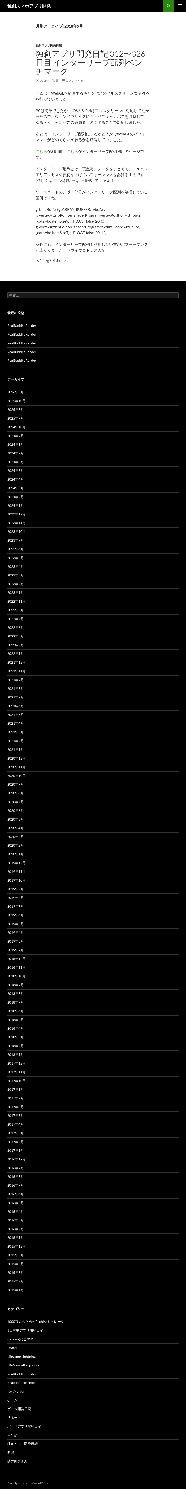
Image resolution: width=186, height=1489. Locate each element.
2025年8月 (15, 409)
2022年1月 (15, 654)
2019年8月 (15, 898)
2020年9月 (15, 784)
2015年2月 (15, 1281)
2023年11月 (16, 523)
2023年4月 (15, 566)
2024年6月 (15, 462)
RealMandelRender (21, 1383)
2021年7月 (15, 697)
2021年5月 (15, 715)
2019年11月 (16, 871)
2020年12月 (16, 758)
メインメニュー (180, 6)
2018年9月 (15, 985)
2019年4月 (15, 932)
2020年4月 (15, 828)
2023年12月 (16, 514)
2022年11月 (16, 601)
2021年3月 (15, 732)
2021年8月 (15, 688)
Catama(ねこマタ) (20, 1339)
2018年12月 (16, 959)
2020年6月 (15, 810)
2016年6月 (15, 1194)
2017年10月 (16, 1081)
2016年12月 (16, 1159)
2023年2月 (15, 584)
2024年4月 (15, 479)
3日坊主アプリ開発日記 (25, 1330)
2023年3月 (15, 575)
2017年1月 (15, 1150)
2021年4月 (15, 723)
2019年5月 (15, 924)
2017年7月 (15, 1098)
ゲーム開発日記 (19, 1409)
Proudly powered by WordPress (27, 1483)
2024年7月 (15, 453)
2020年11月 (16, 767)
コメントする (74, 80)
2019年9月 (15, 889)
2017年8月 (15, 1089)
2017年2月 (15, 1142)
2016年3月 (15, 1220)
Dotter (12, 1348)
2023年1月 (15, 593)
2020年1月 (15, 854)
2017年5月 (15, 1115)
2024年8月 (15, 444)
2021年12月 (16, 662)
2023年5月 (15, 558)
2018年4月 (15, 1028)
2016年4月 (15, 1211)
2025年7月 (15, 418)
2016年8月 (15, 1176)
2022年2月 (15, 645)
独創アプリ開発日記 (49, 45)
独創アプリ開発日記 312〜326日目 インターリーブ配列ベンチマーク (90, 62)
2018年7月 (15, 1002)
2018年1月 (15, 1054)
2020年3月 (15, 837)
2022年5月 (15, 636)
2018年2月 (15, 1046)
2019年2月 (15, 950)
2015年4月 (15, 1264)
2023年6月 (15, 549)
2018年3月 (15, 1037)
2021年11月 (16, 671)
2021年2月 (15, 741)
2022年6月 (15, 627)
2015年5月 (15, 1255)
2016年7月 (15, 1185)
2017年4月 (15, 1124)
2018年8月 (15, 993)
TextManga (15, 1391)
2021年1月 (15, 749)
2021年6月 (15, 706)
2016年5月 (15, 1203)
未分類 (12, 1435)
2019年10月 (16, 880)
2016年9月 (15, 1168)
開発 (10, 1452)
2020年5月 (15, 819)
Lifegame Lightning (21, 1356)
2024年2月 (15, 497)
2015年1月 (15, 1290)
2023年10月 (16, 532)
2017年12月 (16, 1063)
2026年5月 (15, 392)
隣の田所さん (17, 1461)
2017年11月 (16, 1072)
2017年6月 (15, 1107)
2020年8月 (15, 793)
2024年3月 (15, 488)
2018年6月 (15, 1011)
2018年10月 (16, 976)
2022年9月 (15, 610)
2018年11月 (16, 967)
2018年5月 (15, 1020)
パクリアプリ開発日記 (24, 1426)
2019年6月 (15, 915)
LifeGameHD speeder (23, 1365)
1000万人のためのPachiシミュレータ (35, 1322)
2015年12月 (16, 1246)
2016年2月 (15, 1229)
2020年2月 (15, 845)
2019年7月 (15, 906)
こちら (41, 151)
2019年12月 (16, 863)
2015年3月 (15, 1272)
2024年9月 (15, 436)
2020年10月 (16, 776)
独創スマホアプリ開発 (29, 5)
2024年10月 (16, 427)
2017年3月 (15, 1133)
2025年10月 (16, 401)
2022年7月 (15, 619)
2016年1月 (15, 1238)
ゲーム (12, 1400)
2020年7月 (15, 802)
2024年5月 (15, 470)
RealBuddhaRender (21, 325)
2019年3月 (15, 941)
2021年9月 (15, 680)
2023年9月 (15, 540)
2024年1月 (15, 505)
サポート (14, 1417)
